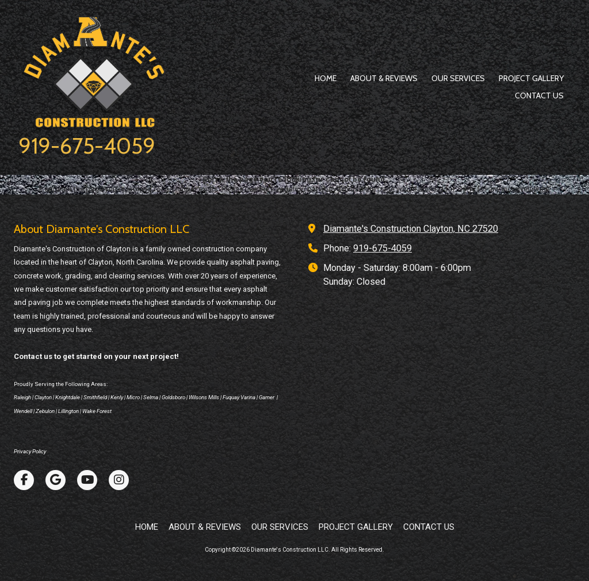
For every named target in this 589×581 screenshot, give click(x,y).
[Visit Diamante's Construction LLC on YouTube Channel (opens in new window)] (87, 480)
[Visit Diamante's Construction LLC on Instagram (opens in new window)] (119, 480)
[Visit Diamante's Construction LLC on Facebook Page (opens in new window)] (24, 480)
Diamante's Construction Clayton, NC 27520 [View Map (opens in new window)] (410, 228)
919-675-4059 (86, 146)
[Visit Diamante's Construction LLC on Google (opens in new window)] (55, 480)
